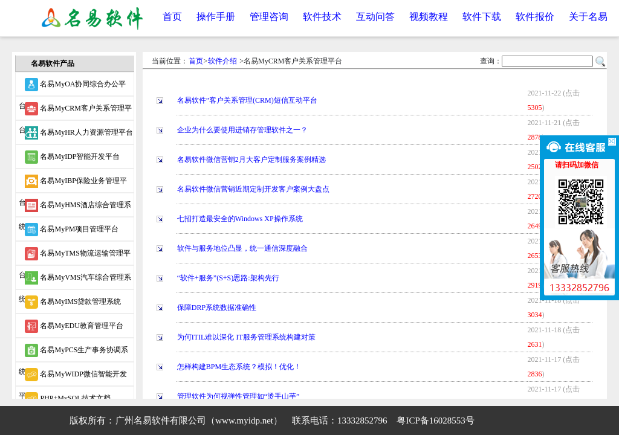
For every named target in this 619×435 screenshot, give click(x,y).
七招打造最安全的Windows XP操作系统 (240, 218)
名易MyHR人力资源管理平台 (78, 133)
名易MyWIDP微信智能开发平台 (72, 377)
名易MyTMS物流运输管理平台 (74, 256)
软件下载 (481, 16)
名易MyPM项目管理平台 (71, 229)
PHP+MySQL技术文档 (67, 398)
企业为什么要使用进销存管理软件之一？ (242, 130)
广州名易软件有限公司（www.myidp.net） (198, 420)
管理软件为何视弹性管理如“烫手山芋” (238, 396)
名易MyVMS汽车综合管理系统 (75, 280)
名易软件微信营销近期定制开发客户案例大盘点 (253, 189)
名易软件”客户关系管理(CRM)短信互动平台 (247, 100)
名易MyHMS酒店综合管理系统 (75, 208)
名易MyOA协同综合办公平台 (72, 87)
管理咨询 (269, 16)
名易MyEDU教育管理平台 (74, 326)
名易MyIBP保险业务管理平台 (72, 184)
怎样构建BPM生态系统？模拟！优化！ (239, 366)
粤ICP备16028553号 (435, 420)
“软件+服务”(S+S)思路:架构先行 (228, 278)
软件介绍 (222, 61)
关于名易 (588, 16)
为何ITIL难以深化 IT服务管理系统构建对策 (246, 337)
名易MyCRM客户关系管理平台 (75, 111)
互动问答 (375, 16)
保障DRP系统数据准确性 (216, 307)
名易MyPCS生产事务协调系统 (73, 353)
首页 (172, 16)
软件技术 (322, 16)
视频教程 (428, 16)
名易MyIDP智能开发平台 (72, 157)
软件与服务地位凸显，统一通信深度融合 (242, 248)
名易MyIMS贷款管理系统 (73, 302)
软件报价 (535, 16)
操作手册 (215, 16)
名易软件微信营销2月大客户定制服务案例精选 (251, 159)
